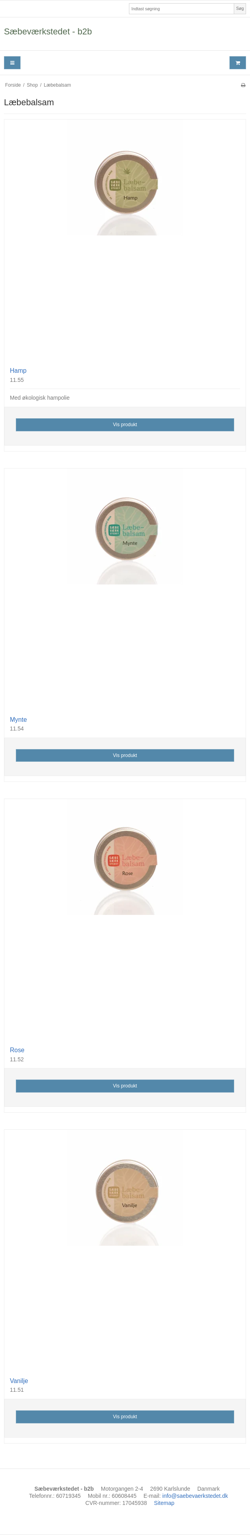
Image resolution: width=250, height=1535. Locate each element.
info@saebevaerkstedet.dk (195, 1496)
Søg (240, 8)
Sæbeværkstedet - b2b (48, 31)
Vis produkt (125, 424)
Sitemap (164, 1503)
